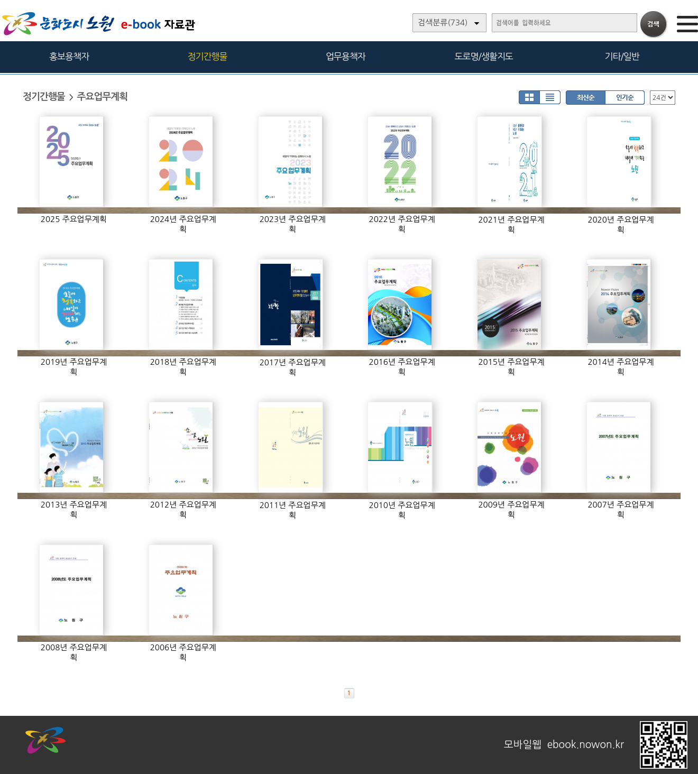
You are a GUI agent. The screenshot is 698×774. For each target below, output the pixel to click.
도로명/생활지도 (484, 56)
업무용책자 (345, 56)
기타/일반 (621, 56)
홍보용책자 (69, 56)
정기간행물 (207, 56)
